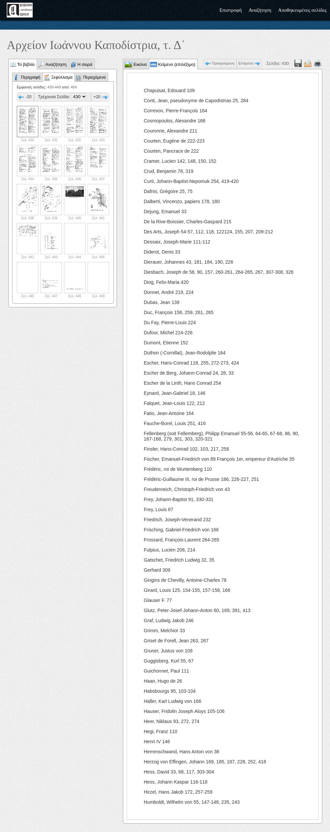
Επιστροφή (231, 10)
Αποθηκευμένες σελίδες (302, 10)
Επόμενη (245, 63)
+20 (97, 96)
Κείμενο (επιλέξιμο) (176, 64)
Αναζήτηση (260, 10)
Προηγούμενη (223, 63)
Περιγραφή (30, 77)
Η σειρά (85, 64)
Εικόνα (139, 64)
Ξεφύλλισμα (61, 77)
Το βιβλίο (26, 64)
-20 (28, 96)
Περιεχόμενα (94, 77)
